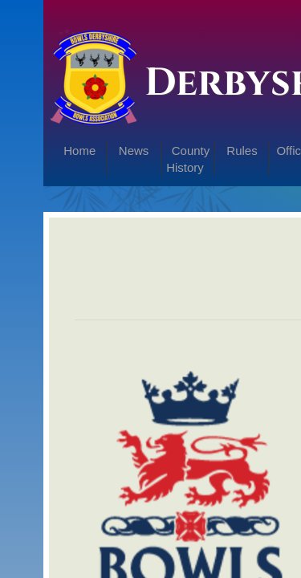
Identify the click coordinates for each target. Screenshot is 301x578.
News (134, 150)
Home (79, 150)
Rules (241, 150)
